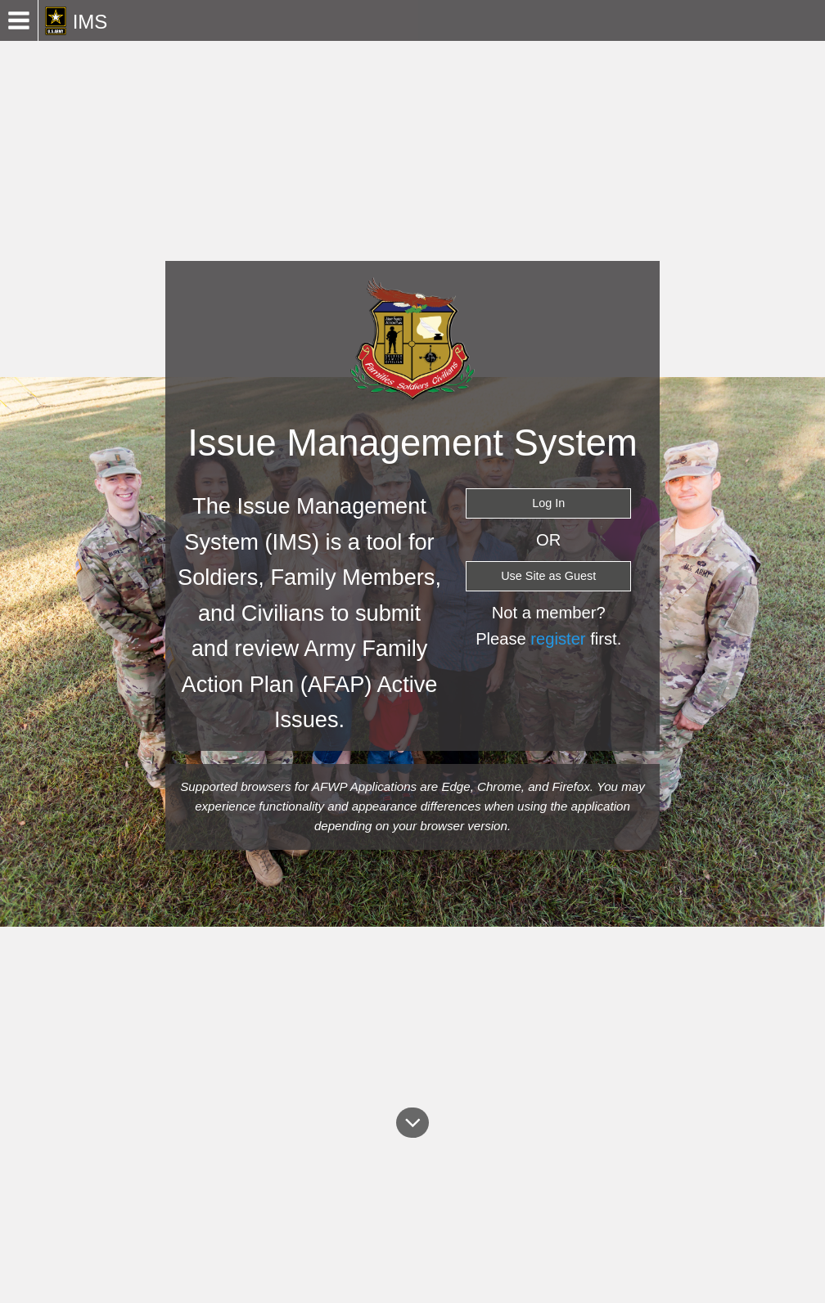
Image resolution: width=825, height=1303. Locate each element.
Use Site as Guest (548, 575)
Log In (548, 503)
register (557, 639)
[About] (413, 1122)
